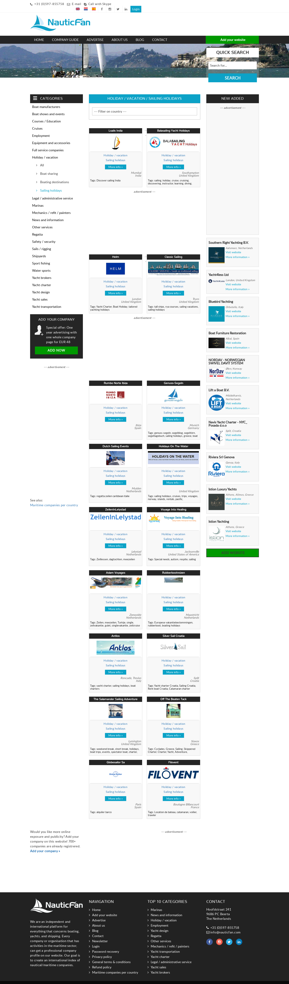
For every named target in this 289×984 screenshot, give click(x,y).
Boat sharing (48, 168)
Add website (232, 547)
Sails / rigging (41, 243)
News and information (48, 214)
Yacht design (41, 286)
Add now (56, 344)
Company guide (65, 34)
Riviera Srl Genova (221, 451)
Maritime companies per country (54, 499)
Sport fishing (41, 257)
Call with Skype (99, 3)
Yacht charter (41, 279)
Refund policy (101, 961)
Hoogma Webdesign (170, 979)
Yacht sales (40, 293)
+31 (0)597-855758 (49, 3)
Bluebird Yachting (221, 296)
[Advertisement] (125, 19)
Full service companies (48, 144)
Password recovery (105, 945)
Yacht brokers (41, 272)
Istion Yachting (219, 515)
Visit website (233, 246)
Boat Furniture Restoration (227, 327)
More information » (237, 251)
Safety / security (43, 236)
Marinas (38, 199)
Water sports (41, 264)
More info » (115, 161)
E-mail (76, 3)
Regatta (37, 228)
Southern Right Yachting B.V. (229, 237)
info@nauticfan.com (223, 926)
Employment (41, 130)
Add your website (232, 34)
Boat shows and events (48, 108)
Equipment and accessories (51, 137)
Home (39, 34)
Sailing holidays (77, 78)
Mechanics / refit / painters (51, 207)
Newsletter (100, 935)
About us (120, 34)
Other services (42, 221)
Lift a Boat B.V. (219, 384)
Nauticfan (123, 979)
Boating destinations (54, 176)
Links (136, 979)
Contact (159, 34)
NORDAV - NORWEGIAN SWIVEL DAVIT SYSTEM (227, 356)
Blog (140, 34)
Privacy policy (102, 950)
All (41, 159)
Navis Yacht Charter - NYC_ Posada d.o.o (228, 418)
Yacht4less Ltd (219, 269)
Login (253, 3)
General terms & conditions (111, 956)
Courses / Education (46, 115)
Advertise (95, 34)
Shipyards (39, 250)
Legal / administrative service (52, 192)
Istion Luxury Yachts (223, 483)
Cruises (37, 122)
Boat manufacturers (46, 101)
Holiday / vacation (53, 78)
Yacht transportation (46, 301)
